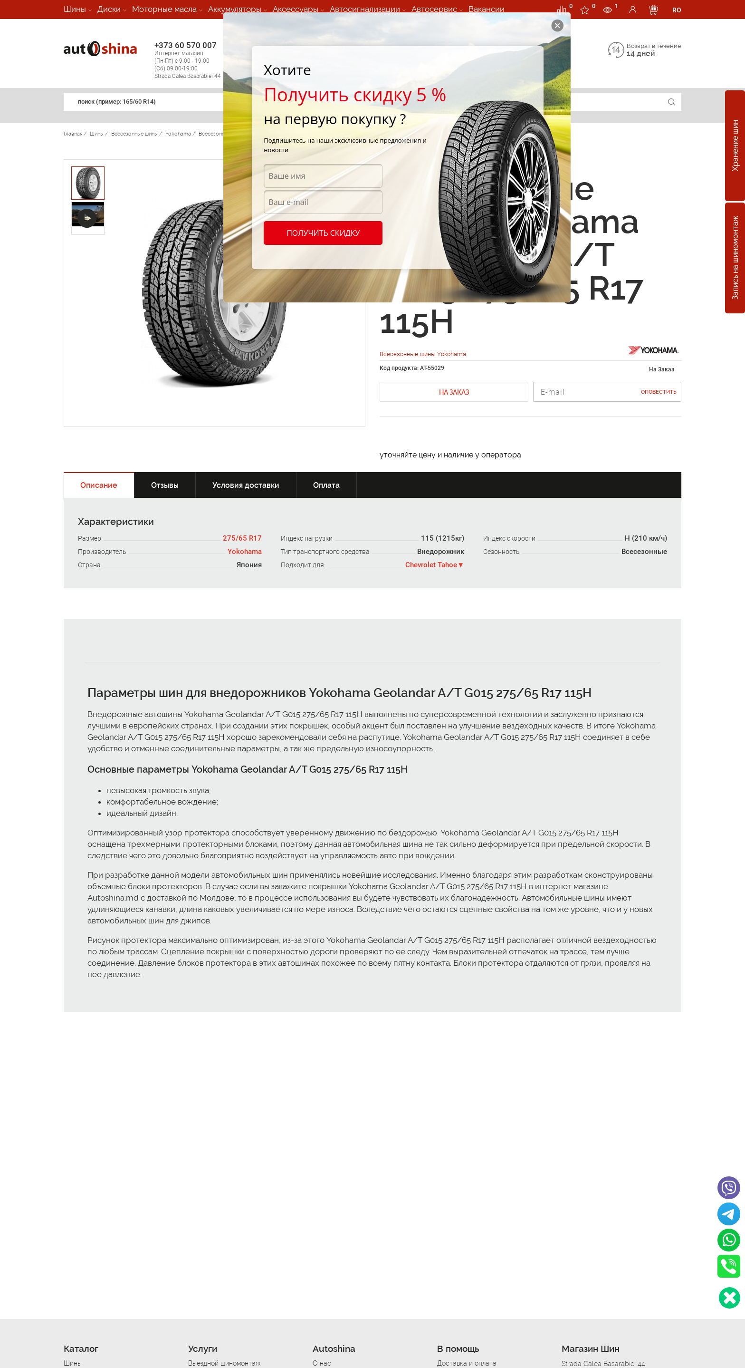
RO (676, 10)
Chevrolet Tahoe (431, 565)
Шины (75, 9)
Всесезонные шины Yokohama (423, 354)
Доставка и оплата (467, 1363)
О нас (322, 1363)
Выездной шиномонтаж (224, 1363)
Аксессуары (295, 9)
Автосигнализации (365, 9)
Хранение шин (735, 146)
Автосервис (434, 9)
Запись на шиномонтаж (735, 258)
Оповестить (659, 392)
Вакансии (486, 9)
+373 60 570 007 (197, 60)
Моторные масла (164, 9)
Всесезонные (644, 551)
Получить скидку (323, 233)
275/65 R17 (242, 538)
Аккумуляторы (234, 9)
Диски (109, 9)
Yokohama (245, 551)
